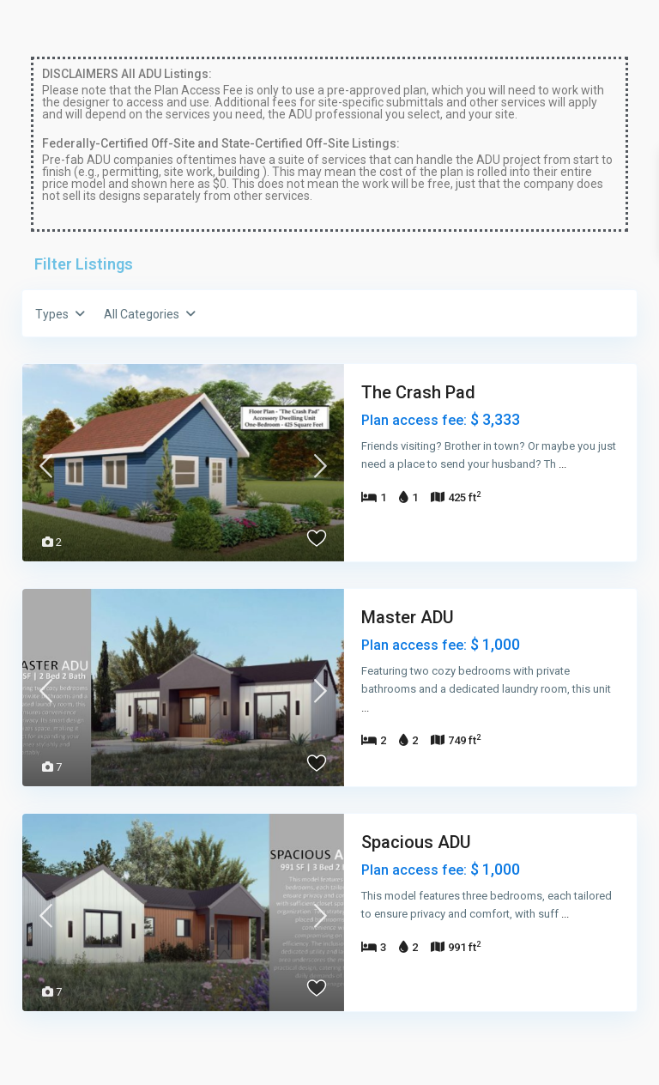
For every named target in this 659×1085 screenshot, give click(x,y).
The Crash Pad (418, 392)
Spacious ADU (416, 842)
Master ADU (407, 617)
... (562, 464)
